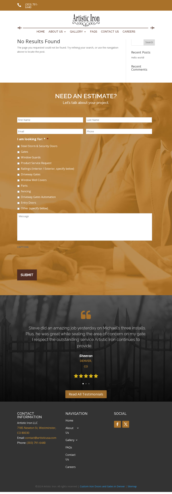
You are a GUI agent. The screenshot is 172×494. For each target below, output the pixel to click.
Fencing (26, 191)
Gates (24, 152)
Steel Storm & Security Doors (39, 146)
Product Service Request (36, 163)
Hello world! (137, 57)
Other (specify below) (34, 208)
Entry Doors (28, 202)
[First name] (50, 120)
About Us (56, 32)
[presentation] (43, 257)
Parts (24, 186)
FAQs (93, 32)
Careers (129, 32)
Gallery (76, 32)
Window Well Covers (34, 180)
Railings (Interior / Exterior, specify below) (47, 169)
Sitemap (132, 486)
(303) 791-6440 (31, 6)
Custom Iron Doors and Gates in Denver (102, 486)
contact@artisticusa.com (40, 438)
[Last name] (119, 120)
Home (41, 32)
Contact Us (110, 32)
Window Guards (31, 157)
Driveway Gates (30, 174)
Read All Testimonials (86, 394)
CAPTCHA (23, 247)
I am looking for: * (33, 139)
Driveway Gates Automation (38, 197)
